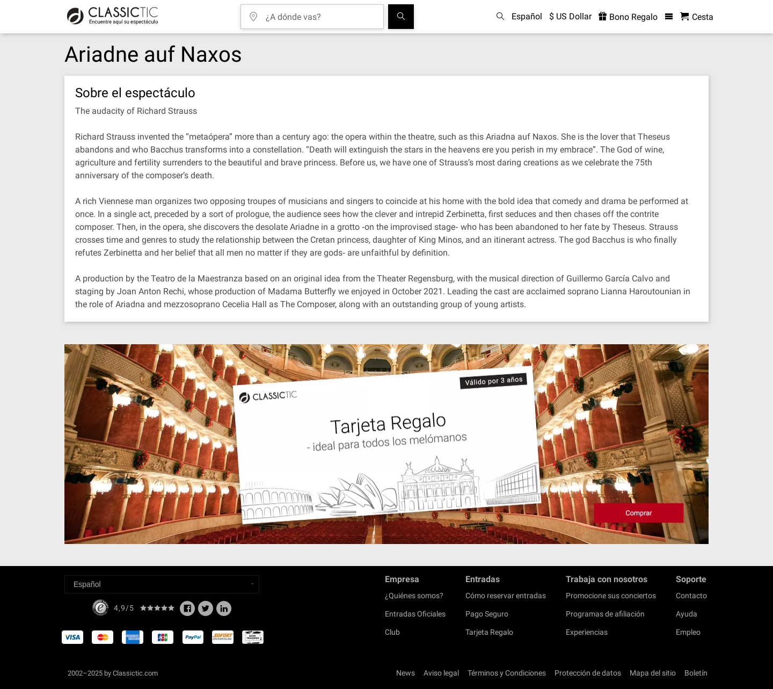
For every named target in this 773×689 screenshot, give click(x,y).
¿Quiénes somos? (414, 595)
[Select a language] (161, 584)
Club (392, 632)
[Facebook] (187, 611)
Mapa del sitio (653, 673)
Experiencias (587, 632)
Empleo (688, 632)
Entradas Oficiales (415, 614)
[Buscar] (401, 16)
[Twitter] (206, 611)
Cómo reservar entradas (505, 595)
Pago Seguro (486, 614)
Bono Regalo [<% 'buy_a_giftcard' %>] (628, 17)
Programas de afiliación (605, 614)
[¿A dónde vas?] (320, 13)
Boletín (696, 673)
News (405, 673)
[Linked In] (224, 611)
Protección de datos (588, 673)
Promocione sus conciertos (611, 595)
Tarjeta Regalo (489, 632)
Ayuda (686, 614)
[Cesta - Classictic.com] (696, 17)
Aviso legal (441, 673)
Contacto (691, 595)
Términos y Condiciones (507, 673)
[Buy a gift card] (386, 444)
